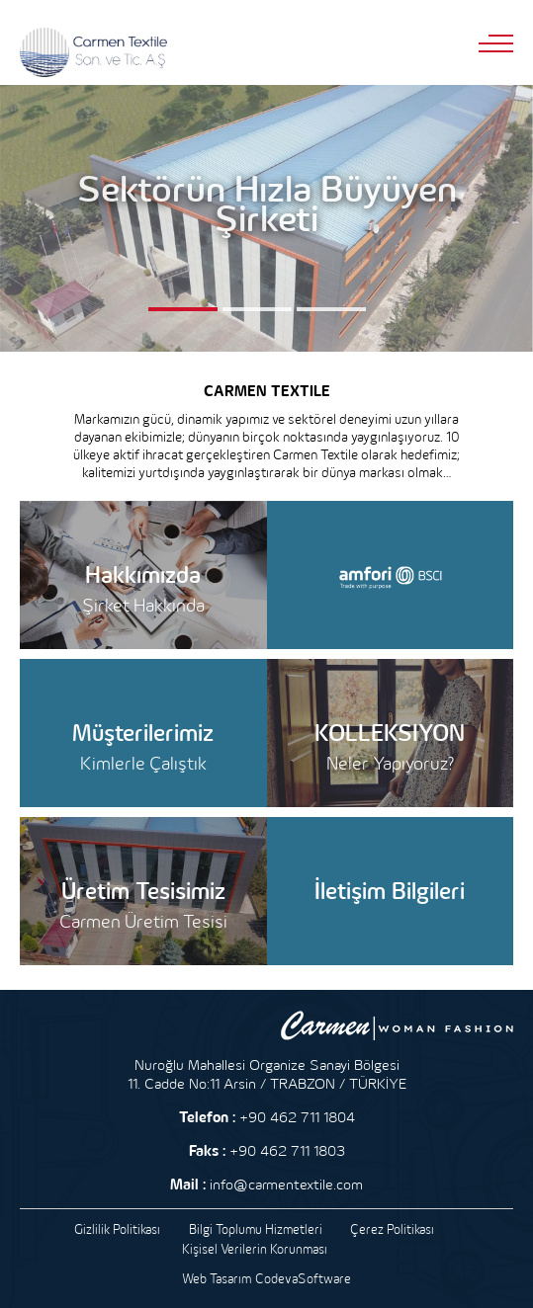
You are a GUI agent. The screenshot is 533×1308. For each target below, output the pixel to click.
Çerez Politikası (392, 1229)
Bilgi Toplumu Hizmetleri (255, 1229)
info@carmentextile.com (286, 1184)
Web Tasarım (216, 1278)
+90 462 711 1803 (287, 1150)
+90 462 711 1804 (297, 1116)
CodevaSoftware (303, 1278)
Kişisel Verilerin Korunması (254, 1249)
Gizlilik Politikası (117, 1229)
